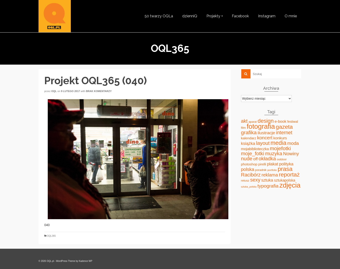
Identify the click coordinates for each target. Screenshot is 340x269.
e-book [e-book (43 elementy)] (280, 121)
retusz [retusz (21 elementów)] (245, 180)
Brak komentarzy (99, 91)
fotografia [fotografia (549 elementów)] (261, 126)
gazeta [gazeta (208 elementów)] (284, 127)
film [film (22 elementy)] (243, 127)
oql (54, 91)
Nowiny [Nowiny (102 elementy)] (291, 153)
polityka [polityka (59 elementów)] (286, 163)
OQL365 (51, 236)
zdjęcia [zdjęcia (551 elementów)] (289, 185)
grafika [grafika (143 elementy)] (249, 132)
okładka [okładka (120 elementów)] (267, 158)
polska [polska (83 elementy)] (247, 169)
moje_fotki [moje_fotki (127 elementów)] (252, 153)
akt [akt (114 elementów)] (244, 121)
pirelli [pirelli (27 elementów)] (262, 164)
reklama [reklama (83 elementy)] (270, 174)
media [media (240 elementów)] (278, 143)
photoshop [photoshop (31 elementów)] (249, 164)
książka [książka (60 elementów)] (248, 143)
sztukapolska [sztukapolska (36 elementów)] (284, 180)
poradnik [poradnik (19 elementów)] (260, 170)
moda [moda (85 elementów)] (293, 143)
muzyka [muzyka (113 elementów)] (273, 153)
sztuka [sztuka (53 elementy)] (267, 180)
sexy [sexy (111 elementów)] (255, 180)
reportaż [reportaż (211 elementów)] (289, 174)
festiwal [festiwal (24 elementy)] (292, 121)
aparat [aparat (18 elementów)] (252, 121)
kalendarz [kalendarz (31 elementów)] (248, 138)
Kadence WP (85, 261)
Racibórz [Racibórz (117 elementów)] (251, 175)
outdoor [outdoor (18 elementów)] (282, 159)
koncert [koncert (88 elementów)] (264, 137)
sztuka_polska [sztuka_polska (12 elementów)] (249, 186)
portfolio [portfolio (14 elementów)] (272, 170)
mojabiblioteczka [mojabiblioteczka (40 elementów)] (255, 149)
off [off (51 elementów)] (255, 159)
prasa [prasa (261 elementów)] (285, 169)
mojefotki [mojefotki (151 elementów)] (280, 148)
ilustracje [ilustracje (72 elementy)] (266, 132)
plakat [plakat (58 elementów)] (272, 164)
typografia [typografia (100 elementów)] (268, 185)
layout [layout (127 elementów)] (263, 143)
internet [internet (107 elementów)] (284, 132)
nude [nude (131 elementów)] (246, 158)
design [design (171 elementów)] (266, 121)
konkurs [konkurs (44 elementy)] (280, 138)
